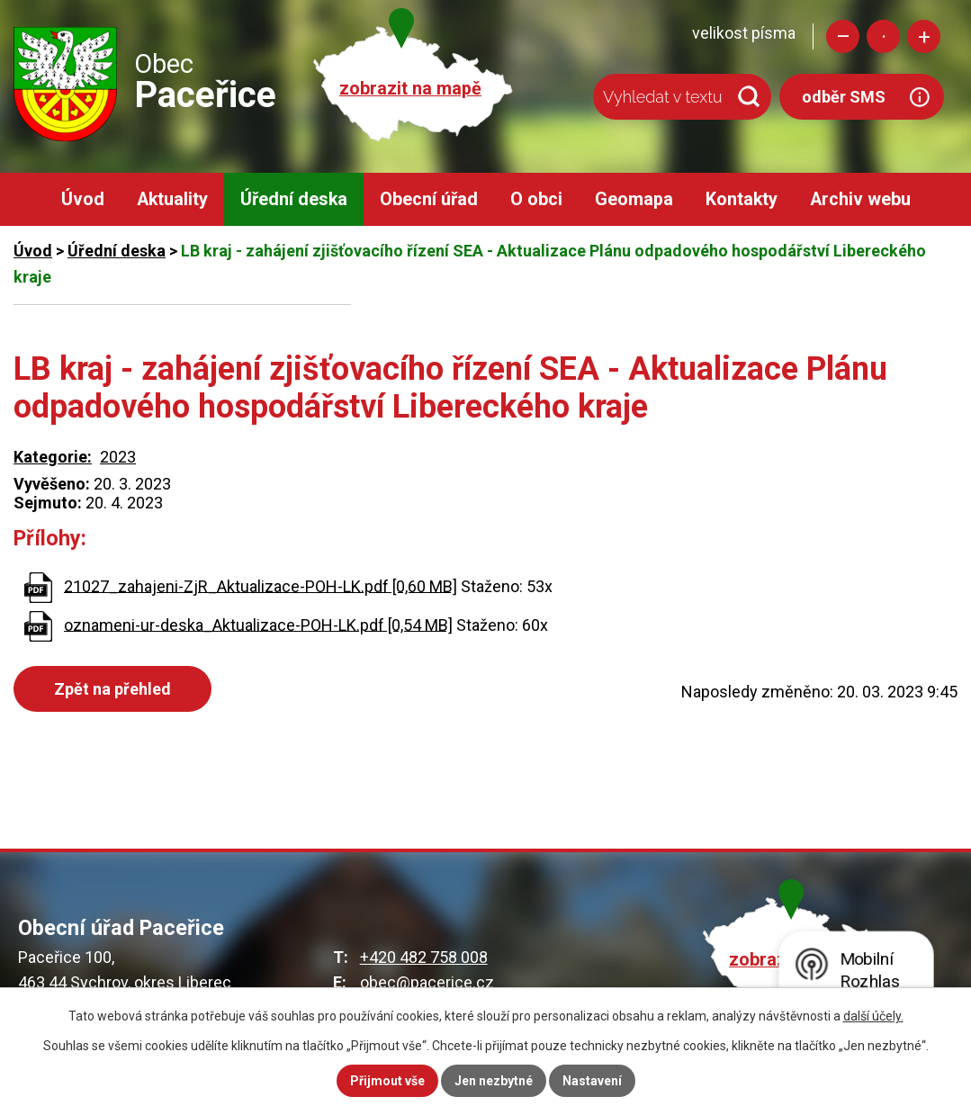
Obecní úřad (429, 199)
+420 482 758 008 (424, 957)
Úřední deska (293, 199)
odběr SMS (844, 96)
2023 (118, 456)
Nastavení (592, 1081)
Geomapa (634, 199)
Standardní (883, 36)
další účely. (873, 1016)
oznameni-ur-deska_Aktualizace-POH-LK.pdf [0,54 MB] (258, 624)
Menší (842, 36)
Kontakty (742, 199)
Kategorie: (52, 456)
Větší (923, 36)
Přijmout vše (387, 1081)
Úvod (82, 199)
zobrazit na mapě (410, 88)
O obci (536, 199)
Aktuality (172, 199)
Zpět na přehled (112, 688)
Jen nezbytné (493, 1081)
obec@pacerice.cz (427, 982)
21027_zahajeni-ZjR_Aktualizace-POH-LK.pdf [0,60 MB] (260, 585)
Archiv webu (860, 199)
